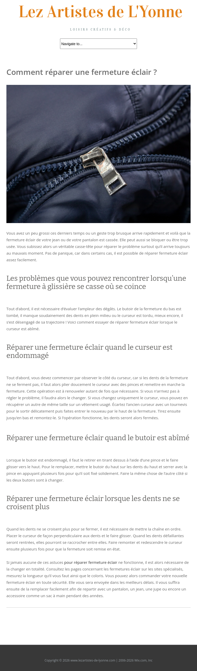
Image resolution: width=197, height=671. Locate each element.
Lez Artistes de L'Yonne (100, 12)
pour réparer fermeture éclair (90, 562)
